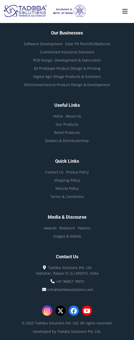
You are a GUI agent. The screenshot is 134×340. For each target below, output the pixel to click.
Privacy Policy (77, 172)
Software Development (43, 43)
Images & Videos (67, 236)
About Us (73, 116)
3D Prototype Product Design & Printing (67, 68)
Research (67, 228)
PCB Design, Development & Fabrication (67, 60)
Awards (50, 228)
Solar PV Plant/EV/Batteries (88, 43)
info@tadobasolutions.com (70, 289)
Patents (84, 228)
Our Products (67, 124)
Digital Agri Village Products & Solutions (67, 76)
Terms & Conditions (67, 196)
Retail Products (67, 132)
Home (58, 116)
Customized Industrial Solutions (67, 52)
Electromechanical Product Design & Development (67, 84)
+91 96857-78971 (70, 281)
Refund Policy (67, 188)
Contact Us (54, 172)
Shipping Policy (67, 180)
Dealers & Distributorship (67, 140)
